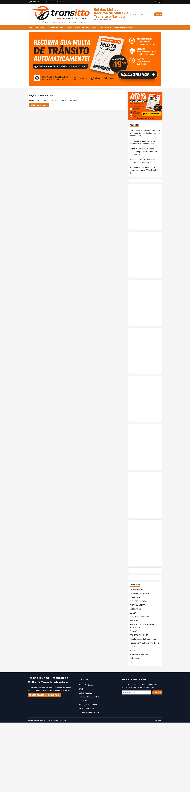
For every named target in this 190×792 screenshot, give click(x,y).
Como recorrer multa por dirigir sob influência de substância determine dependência (145, 133)
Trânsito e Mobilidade (139, 654)
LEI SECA (134, 613)
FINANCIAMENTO (137, 605)
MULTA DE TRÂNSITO (139, 617)
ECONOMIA (135, 597)
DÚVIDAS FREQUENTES (140, 593)
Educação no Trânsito (88, 704)
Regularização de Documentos (143, 639)
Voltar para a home (39, 105)
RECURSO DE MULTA (139, 635)
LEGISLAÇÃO (135, 609)
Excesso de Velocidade (89, 712)
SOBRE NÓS (40, 27)
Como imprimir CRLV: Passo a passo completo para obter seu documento (143, 151)
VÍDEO (133, 662)
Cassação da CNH (86, 685)
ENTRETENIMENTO (138, 601)
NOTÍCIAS (134, 621)
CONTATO (69, 27)
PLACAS (133, 631)
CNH (81, 689)
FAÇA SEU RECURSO (55, 27)
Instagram (158, 2)
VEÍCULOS (134, 658)
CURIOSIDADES (136, 589)
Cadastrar (157, 692)
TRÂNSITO (134, 651)
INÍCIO (31, 27)
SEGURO (133, 647)
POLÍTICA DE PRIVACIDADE (86, 27)
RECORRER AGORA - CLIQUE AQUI (44, 695)
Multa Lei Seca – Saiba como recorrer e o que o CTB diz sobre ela (144, 170)
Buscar (158, 14)
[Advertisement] (149, 350)
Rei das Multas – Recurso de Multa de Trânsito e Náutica (111, 13)
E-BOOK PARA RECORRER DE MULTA (119, 27)
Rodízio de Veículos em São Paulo (144, 643)
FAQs (101, 27)
